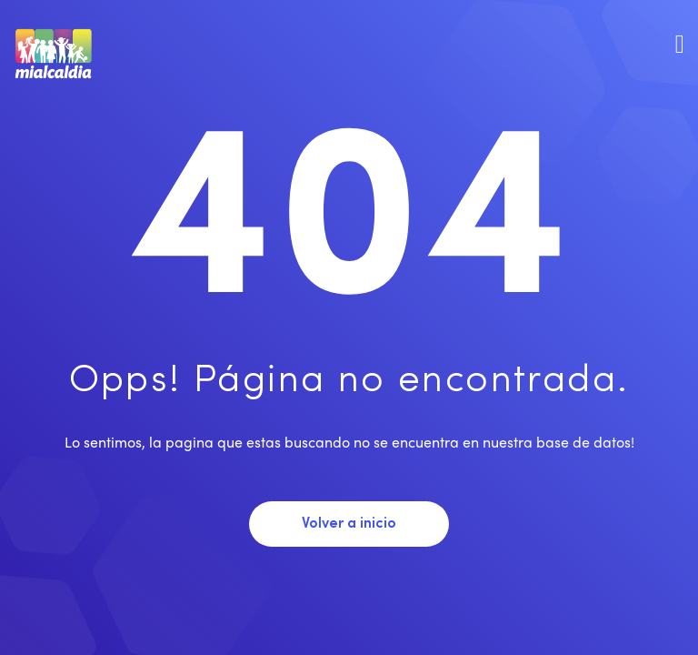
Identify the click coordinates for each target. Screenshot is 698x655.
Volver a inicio (349, 524)
